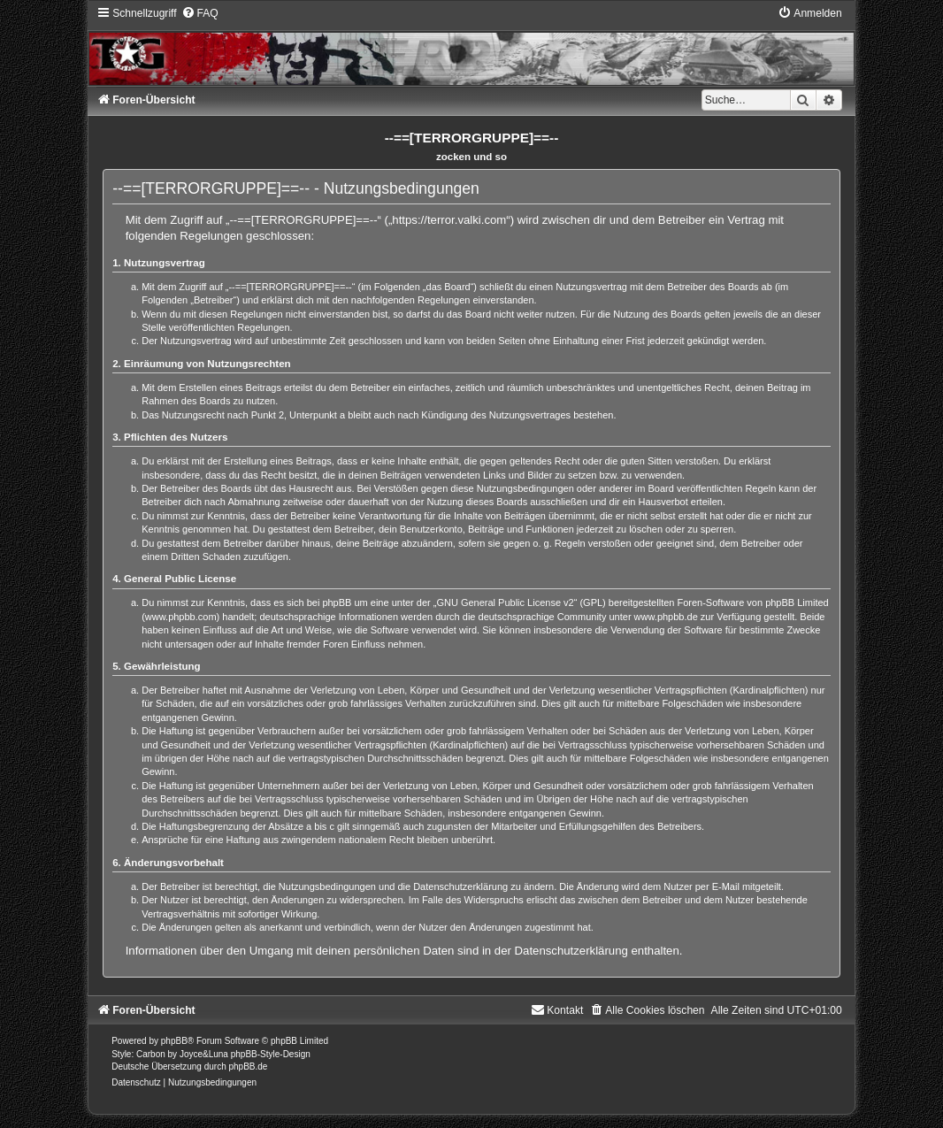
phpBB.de (247, 1066)
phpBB (174, 1041)
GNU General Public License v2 (504, 602)
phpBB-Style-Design (270, 1054)
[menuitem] (199, 13)
